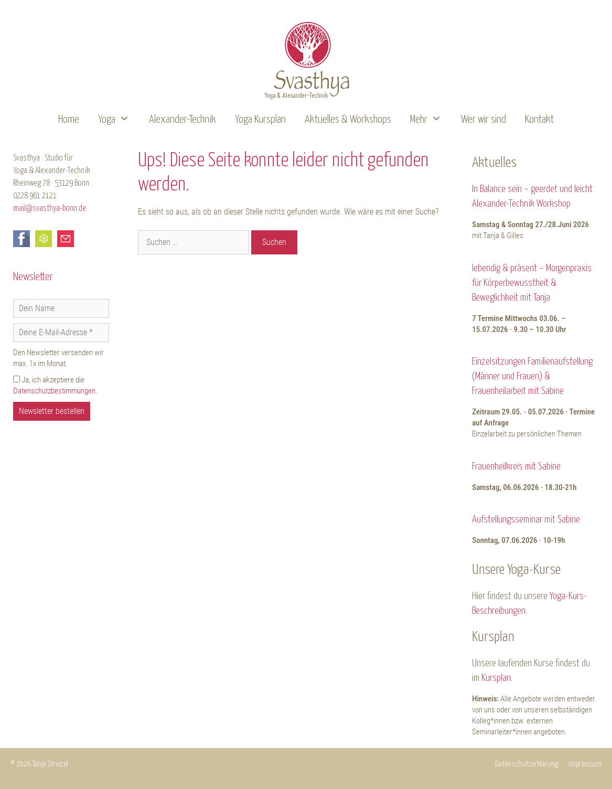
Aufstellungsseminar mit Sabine (526, 520)
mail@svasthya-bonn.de (49, 208)
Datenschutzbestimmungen (54, 391)
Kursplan (496, 678)
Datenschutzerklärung (526, 764)
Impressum (585, 764)
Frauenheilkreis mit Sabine (516, 467)
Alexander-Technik (182, 119)
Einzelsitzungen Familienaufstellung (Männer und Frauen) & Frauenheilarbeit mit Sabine (532, 376)
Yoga (118, 120)
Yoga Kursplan (260, 119)
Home (68, 119)
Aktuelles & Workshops (348, 119)
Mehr (431, 120)
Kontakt (539, 119)
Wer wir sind (483, 119)
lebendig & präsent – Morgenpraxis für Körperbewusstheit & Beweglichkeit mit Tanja (532, 283)
